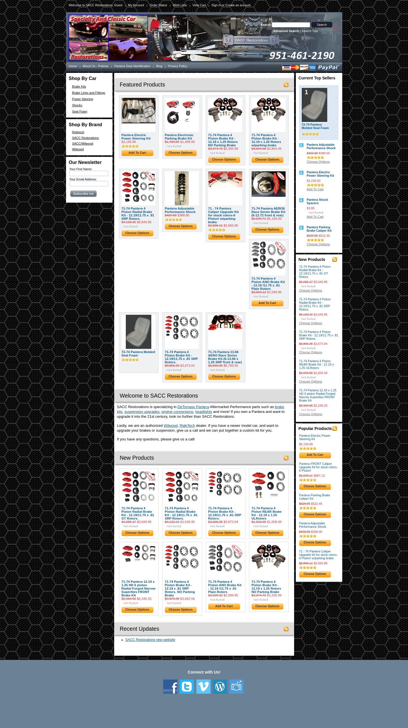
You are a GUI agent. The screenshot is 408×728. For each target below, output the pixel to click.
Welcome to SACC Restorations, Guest (96, 5)
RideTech (187, 425)
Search (266, 24)
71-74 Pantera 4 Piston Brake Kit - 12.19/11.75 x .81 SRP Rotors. (181, 357)
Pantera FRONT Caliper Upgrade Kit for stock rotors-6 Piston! (318, 467)
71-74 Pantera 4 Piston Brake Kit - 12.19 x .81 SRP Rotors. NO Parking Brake (180, 588)
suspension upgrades (142, 412)
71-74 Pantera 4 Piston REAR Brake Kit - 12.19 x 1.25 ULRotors (267, 513)
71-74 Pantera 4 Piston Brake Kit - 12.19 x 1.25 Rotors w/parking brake (266, 140)
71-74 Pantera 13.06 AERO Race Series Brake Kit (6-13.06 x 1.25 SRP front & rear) (225, 357)
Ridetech (78, 132)
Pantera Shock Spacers (317, 201)
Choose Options (181, 152)
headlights (203, 412)
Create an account (237, 5)
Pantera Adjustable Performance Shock (180, 210)
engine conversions (177, 412)
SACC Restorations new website (150, 640)
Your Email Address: (83, 179)
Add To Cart (137, 152)
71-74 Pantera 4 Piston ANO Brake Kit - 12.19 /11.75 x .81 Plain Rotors (268, 283)
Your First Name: (80, 169)
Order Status (158, 5)
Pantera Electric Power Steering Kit (136, 136)
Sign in (216, 5)
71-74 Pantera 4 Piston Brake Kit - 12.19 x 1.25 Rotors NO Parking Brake (223, 140)
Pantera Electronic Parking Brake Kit (179, 136)
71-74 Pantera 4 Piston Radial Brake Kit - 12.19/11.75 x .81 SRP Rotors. (138, 213)
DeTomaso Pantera (193, 407)
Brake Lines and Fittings (88, 92)
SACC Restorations (85, 138)
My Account (136, 5)
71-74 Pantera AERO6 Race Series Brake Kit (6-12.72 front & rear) (268, 212)
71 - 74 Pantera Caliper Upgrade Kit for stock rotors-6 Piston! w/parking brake (223, 215)
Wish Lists (180, 5)
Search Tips (309, 31)
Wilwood (78, 149)
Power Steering (82, 99)
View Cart (199, 5)
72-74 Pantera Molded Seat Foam (138, 353)
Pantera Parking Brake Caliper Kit (319, 228)
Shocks (77, 105)
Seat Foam (79, 111)
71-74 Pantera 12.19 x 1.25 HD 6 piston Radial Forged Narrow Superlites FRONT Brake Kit (139, 588)
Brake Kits (79, 86)
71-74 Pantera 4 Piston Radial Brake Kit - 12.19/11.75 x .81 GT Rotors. (138, 513)
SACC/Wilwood (82, 143)
